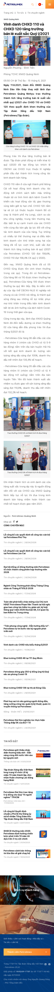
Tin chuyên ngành (36, 13)
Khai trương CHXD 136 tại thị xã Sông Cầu (25, 688)
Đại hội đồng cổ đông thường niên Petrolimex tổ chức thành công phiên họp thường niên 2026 (26, 569)
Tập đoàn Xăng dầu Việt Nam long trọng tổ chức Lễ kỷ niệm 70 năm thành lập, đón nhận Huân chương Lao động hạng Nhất (18, 775)
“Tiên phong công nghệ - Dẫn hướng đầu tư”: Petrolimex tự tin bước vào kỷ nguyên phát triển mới (26, 628)
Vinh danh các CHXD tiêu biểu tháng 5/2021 (26, 645)
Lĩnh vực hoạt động (22, 939)
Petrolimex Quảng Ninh (24, 516)
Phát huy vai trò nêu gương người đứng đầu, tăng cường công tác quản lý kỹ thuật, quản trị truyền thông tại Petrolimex (27, 704)
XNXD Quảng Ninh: (11, 19)
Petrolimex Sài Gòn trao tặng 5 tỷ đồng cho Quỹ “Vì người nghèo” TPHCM (18, 794)
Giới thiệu (8, 939)
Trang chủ (8, 13)
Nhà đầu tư (38, 939)
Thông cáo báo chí (11, 762)
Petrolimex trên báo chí (14, 801)
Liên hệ (15, 942)
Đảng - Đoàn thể (12, 712)
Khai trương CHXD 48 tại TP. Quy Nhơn (23, 658)
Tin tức (20, 13)
